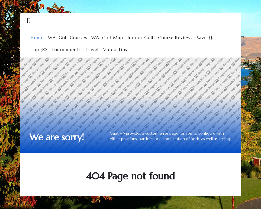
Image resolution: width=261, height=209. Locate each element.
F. (28, 21)
